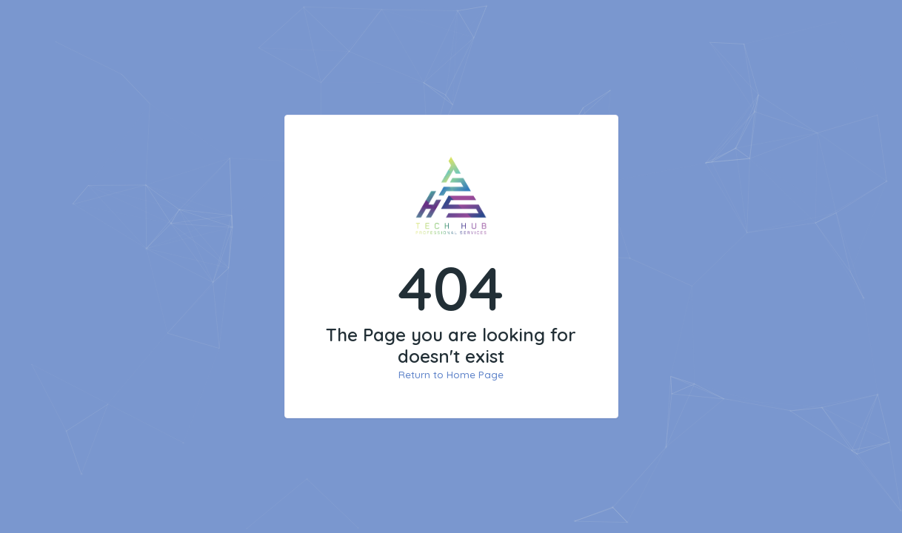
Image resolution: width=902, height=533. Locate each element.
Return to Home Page (451, 374)
